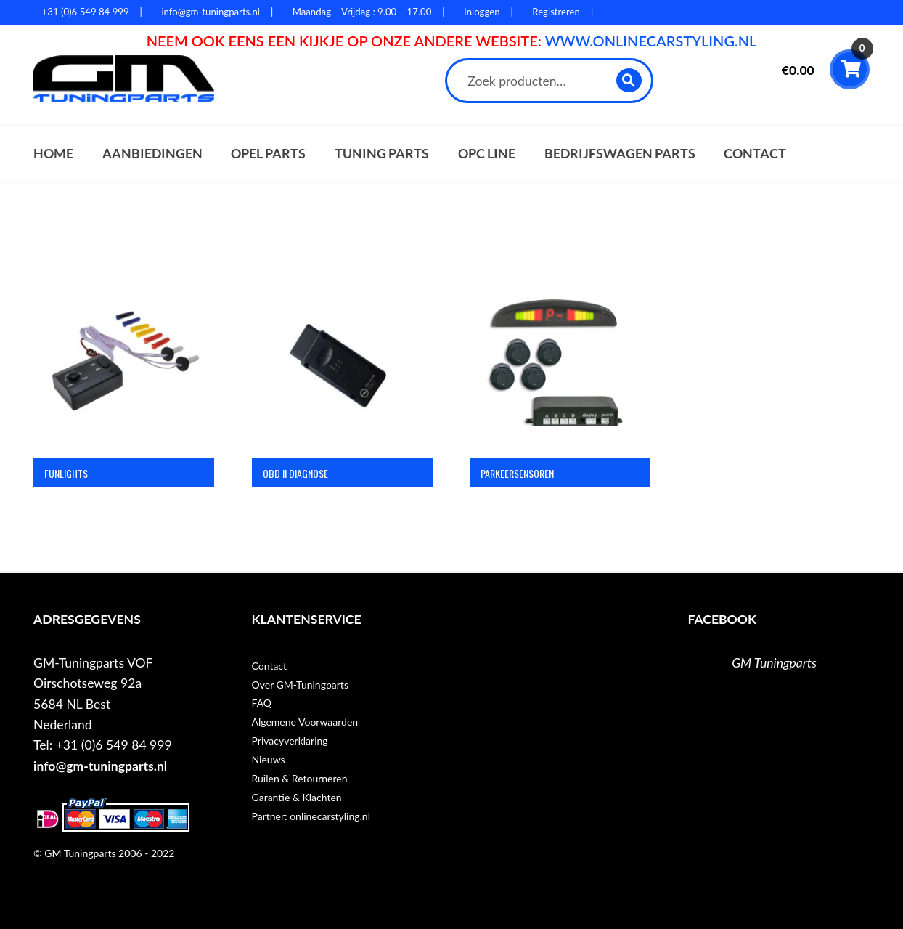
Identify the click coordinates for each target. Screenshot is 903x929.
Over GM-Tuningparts (300, 684)
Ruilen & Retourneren (300, 778)
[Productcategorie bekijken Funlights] (123, 390)
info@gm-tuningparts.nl (100, 766)
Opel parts (268, 153)
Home (53, 153)
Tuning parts (382, 153)
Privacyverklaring (290, 740)
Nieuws (268, 759)
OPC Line (486, 153)
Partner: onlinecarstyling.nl (311, 816)
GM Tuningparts (774, 662)
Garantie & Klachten (297, 797)
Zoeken (629, 80)
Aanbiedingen (152, 153)
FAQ (262, 703)
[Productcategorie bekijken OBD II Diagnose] (342, 390)
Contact (755, 153)
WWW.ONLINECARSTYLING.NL (651, 40)
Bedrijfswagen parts (619, 153)
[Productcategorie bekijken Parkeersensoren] (560, 390)
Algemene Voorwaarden (305, 721)
